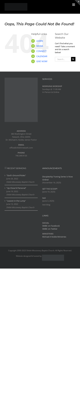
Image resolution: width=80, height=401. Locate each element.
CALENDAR (41, 56)
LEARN (39, 40)
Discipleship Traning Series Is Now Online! (57, 178)
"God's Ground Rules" (16, 175)
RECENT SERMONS (16, 168)
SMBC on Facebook (51, 225)
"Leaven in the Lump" (16, 200)
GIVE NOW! (41, 61)
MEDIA (39, 45)
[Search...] (63, 59)
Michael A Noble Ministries (54, 236)
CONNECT (41, 51)
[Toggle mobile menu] (73, 4)
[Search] (73, 59)
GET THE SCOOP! (49, 188)
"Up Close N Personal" (16, 188)
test (44, 198)
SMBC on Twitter (49, 228)
